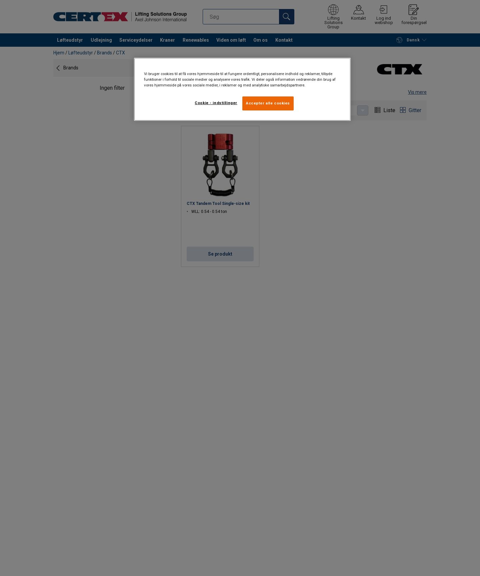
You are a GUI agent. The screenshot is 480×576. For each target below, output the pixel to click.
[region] (242, 89)
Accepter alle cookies (268, 103)
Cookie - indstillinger (216, 102)
